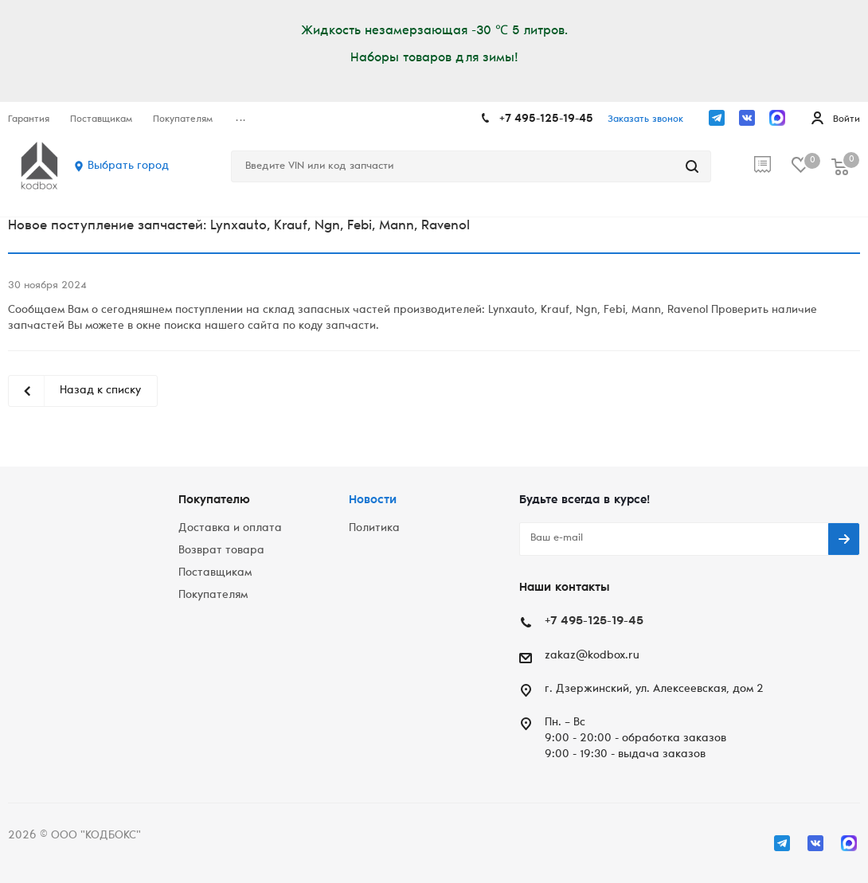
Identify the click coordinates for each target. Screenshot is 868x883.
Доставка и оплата (230, 528)
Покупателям (213, 595)
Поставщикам (215, 573)
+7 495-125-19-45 (546, 119)
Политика (374, 528)
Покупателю (214, 500)
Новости (373, 500)
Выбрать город (128, 166)
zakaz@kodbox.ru (592, 656)
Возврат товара (221, 551)
